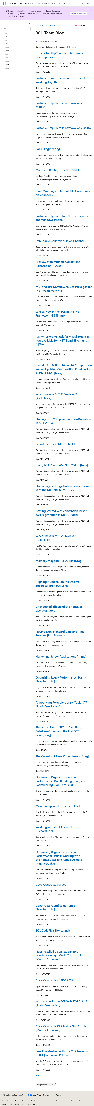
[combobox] (17, 29)
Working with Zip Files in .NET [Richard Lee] (55, 829)
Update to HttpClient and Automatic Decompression (60, 55)
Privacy (52, 1101)
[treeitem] (18, 33)
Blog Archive (46, 25)
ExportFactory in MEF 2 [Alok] (55, 444)
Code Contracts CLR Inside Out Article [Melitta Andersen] (61, 1028)
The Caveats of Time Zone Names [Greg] (62, 756)
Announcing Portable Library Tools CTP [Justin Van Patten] (61, 704)
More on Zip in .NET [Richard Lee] (58, 806)
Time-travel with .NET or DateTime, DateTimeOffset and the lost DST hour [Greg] (59, 731)
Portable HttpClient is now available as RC (63, 128)
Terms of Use (7, 1104)
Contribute (43, 1101)
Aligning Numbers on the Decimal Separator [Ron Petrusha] (58, 583)
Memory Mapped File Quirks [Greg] (59, 561)
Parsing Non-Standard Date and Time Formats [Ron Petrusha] (60, 633)
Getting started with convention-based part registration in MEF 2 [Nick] (61, 513)
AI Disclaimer (7, 1101)
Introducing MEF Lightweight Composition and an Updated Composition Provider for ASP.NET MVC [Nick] (64, 369)
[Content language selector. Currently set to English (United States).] (13, 1095)
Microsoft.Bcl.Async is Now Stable (58, 170)
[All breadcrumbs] (38, 25)
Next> (38, 1075)
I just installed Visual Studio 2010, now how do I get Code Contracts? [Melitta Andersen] (58, 955)
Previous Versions (21, 1101)
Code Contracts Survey (51, 884)
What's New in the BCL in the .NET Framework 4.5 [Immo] (58, 313)
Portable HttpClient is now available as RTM (59, 105)
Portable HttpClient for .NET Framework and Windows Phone (62, 218)
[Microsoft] (4, 3)
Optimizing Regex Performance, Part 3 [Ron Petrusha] (61, 679)
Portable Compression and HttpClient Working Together (60, 80)
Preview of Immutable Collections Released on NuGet (58, 263)
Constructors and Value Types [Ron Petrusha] (55, 907)
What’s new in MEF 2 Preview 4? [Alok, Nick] (57, 538)
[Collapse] (30, 23)
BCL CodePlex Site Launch (53, 930)
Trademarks (19, 1104)
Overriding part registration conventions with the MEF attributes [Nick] (62, 488)
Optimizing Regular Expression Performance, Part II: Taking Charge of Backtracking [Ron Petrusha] (61, 781)
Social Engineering (48, 149)
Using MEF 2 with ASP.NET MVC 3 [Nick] (62, 465)
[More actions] (90, 25)
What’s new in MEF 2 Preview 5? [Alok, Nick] (56, 396)
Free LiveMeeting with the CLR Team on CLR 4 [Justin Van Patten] (62, 1053)
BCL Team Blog (59, 25)
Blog (32, 1101)
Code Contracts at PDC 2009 (54, 980)
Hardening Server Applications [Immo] (61, 656)
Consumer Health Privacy (69, 1101)
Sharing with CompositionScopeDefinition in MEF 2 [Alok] (63, 421)
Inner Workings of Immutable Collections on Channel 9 (63, 193)
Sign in (88, 3)
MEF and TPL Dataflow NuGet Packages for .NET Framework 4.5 (64, 288)
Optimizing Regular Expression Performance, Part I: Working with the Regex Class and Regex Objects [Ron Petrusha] (59, 857)
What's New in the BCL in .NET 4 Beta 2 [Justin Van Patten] (61, 1003)
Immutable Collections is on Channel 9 (61, 241)
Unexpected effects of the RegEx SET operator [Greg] (60, 608)
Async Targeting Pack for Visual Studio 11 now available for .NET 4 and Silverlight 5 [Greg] (62, 340)
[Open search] (82, 3)
